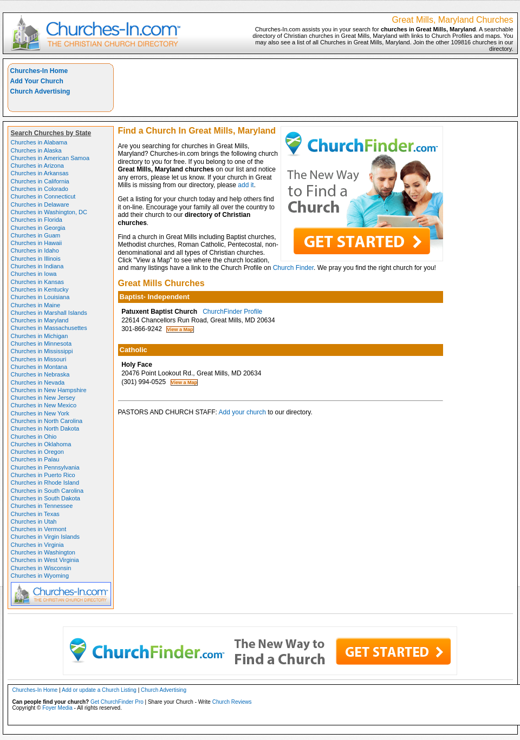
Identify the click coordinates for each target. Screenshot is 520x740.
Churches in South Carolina (47, 490)
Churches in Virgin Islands (45, 536)
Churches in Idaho (35, 250)
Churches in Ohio (34, 436)
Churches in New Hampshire (49, 390)
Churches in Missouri (39, 359)
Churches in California (40, 181)
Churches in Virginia (37, 544)
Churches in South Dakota (45, 498)
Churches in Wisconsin (41, 568)
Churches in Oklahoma (41, 444)
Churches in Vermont (39, 529)
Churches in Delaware (40, 204)
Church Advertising (40, 91)
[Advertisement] (447, 79)
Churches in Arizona (37, 165)
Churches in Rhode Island (45, 482)
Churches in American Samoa (50, 158)
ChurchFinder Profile (232, 311)
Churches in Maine (36, 305)
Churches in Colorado (39, 189)
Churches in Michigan (39, 336)
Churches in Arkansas (40, 173)
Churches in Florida (36, 219)
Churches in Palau (35, 459)
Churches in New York (40, 413)
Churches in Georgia (38, 227)
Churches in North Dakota (45, 428)
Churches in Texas (35, 514)
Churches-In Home (39, 71)
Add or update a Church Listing (99, 690)
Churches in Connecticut (43, 196)
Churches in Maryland (40, 320)
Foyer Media (57, 708)
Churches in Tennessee (42, 506)
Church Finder (293, 268)
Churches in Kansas (37, 282)
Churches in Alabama (39, 142)
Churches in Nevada (38, 382)
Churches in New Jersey (43, 397)
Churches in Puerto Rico (43, 475)
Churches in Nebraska (40, 374)
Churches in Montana (39, 367)
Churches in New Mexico (44, 405)
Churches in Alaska (36, 150)
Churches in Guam (36, 235)
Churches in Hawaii (36, 243)
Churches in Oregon (37, 451)
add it (245, 185)
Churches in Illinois (36, 258)
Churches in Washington (43, 552)
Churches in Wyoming (40, 575)
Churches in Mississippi (42, 351)
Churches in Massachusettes (49, 328)
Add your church (242, 412)
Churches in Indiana (37, 266)
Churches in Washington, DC (49, 212)
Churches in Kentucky (40, 289)
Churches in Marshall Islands (49, 312)
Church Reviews (232, 702)
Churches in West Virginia (45, 560)
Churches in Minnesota (41, 343)
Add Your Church (36, 81)
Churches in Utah (34, 521)
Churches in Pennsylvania (45, 467)
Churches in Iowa (34, 273)
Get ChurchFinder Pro (117, 702)
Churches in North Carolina (47, 421)
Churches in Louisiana (40, 297)
